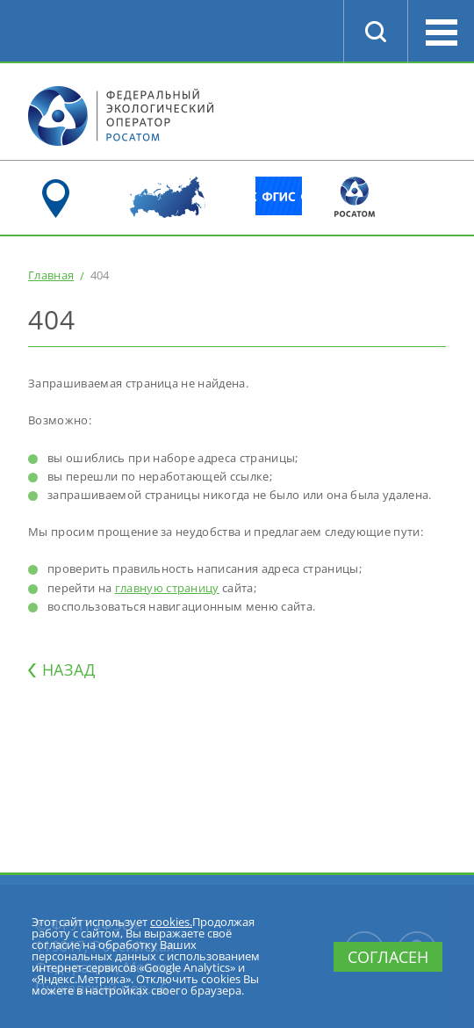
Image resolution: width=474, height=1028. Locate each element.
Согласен (388, 956)
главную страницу (167, 588)
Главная (51, 275)
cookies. (171, 922)
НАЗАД (68, 669)
